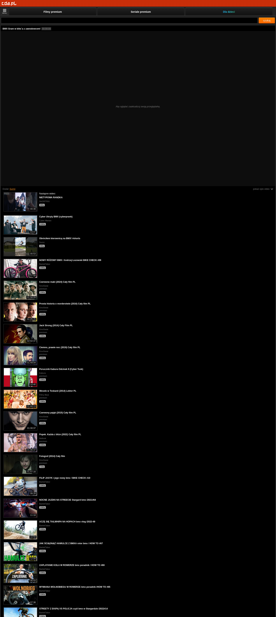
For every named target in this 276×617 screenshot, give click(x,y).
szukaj (266, 20)
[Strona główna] (9, 3)
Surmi (12, 189)
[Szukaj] (129, 20)
